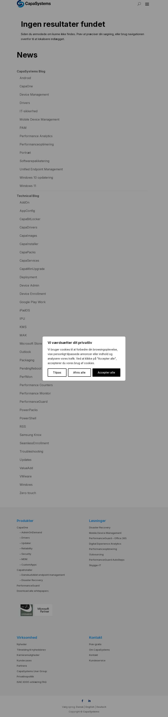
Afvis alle (79, 372)
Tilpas (57, 372)
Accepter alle (106, 372)
